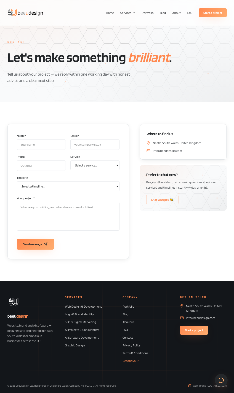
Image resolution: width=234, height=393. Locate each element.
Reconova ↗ (130, 361)
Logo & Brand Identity (79, 314)
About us (128, 322)
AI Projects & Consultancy (82, 330)
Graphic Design (75, 345)
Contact (127, 337)
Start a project (212, 13)
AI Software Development (82, 337)
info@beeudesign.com (167, 151)
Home (110, 13)
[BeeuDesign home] (25, 12)
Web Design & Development (83, 306)
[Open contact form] (221, 380)
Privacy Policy (131, 345)
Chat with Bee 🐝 (162, 199)
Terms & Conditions (135, 353)
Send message (35, 244)
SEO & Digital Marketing (80, 322)
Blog (163, 13)
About (176, 13)
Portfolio (148, 13)
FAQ (189, 13)
